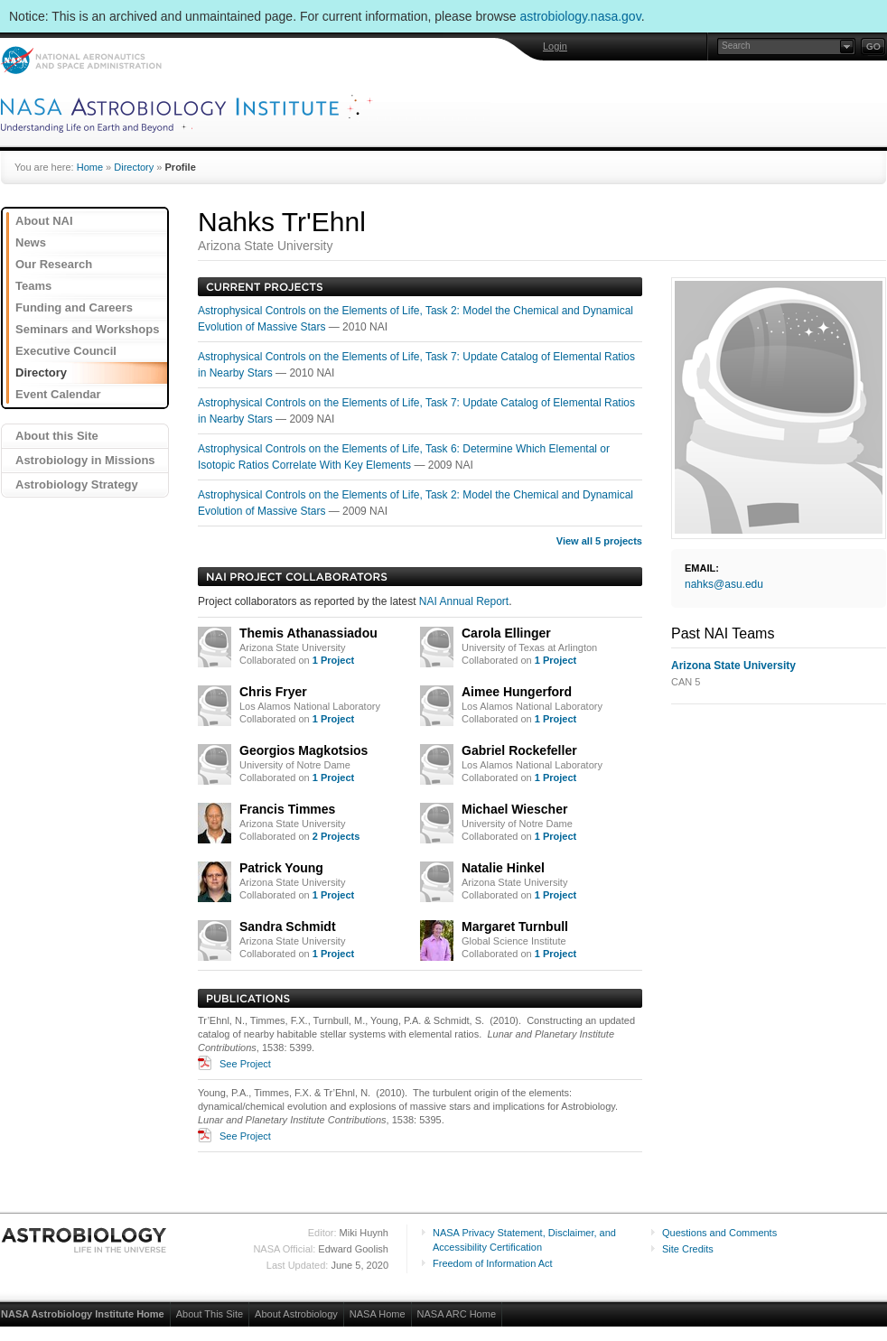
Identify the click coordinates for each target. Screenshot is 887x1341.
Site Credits (688, 1248)
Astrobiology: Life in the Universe (85, 1240)
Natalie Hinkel (503, 868)
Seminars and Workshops (87, 329)
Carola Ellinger (506, 633)
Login (555, 46)
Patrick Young (281, 868)
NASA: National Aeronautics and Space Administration (81, 60)
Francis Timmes (287, 809)
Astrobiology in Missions (85, 460)
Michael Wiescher (514, 809)
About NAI (44, 221)
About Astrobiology (296, 1313)
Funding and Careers (74, 307)
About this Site (56, 435)
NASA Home (378, 1313)
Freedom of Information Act (493, 1263)
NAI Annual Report (464, 601)
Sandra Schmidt (287, 926)
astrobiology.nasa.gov (580, 16)
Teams (33, 286)
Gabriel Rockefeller (519, 750)
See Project (245, 1063)
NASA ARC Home (456, 1313)
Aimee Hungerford (517, 691)
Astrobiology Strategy (76, 484)
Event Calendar (58, 394)
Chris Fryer (273, 691)
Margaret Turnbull (515, 926)
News (30, 242)
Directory (134, 167)
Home (90, 167)
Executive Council (66, 351)
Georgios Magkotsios (303, 750)
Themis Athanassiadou (308, 633)
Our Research (53, 264)
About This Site (209, 1313)
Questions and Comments (719, 1232)
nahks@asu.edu (724, 584)
